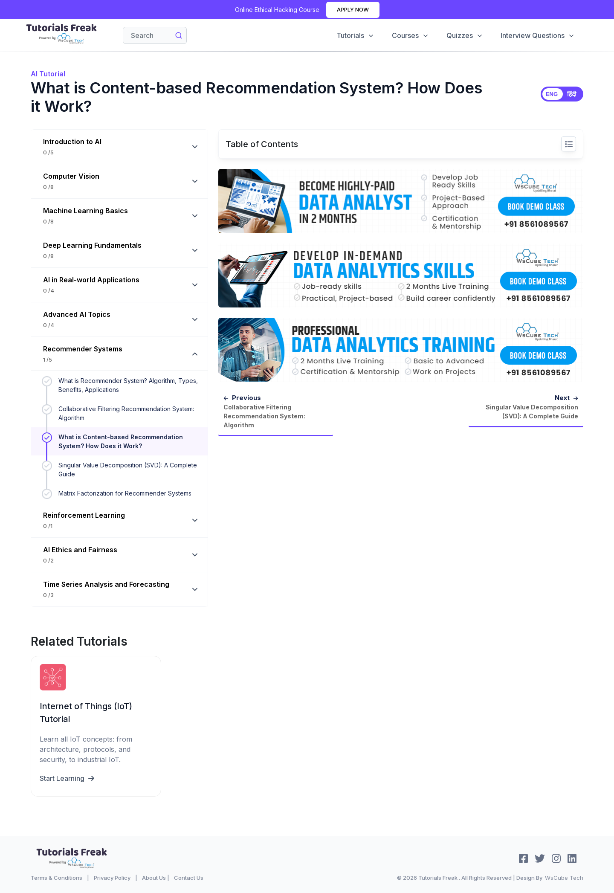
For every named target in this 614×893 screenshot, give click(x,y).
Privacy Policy (112, 877)
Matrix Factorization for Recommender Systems (124, 493)
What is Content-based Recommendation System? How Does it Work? (120, 441)
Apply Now (353, 9)
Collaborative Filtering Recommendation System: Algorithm (126, 413)
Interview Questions (537, 35)
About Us (154, 877)
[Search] (155, 35)
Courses (409, 35)
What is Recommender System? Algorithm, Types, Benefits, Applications (128, 385)
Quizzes (464, 35)
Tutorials (354, 35)
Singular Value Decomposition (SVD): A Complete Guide (127, 469)
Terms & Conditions (56, 877)
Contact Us (188, 877)
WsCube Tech (564, 877)
